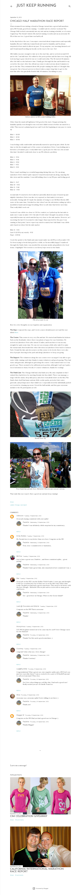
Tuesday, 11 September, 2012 (32, 516)
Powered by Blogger (40, 888)
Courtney (19, 649)
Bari (17, 578)
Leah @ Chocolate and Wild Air (27, 606)
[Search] (69, 6)
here (16, 332)
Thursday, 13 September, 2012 (37, 669)
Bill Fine (19, 556)
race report (23, 505)
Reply (18, 531)
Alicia (18, 695)
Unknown (20, 516)
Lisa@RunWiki (21, 669)
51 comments (19, 875)
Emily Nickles (21, 536)
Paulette (26, 522)
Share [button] (12, 502)
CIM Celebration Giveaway (28, 816)
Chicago (17, 505)
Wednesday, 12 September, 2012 (39, 522)
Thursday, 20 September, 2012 (39, 635)
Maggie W (20, 715)
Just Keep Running (36, 6)
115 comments (19, 820)
